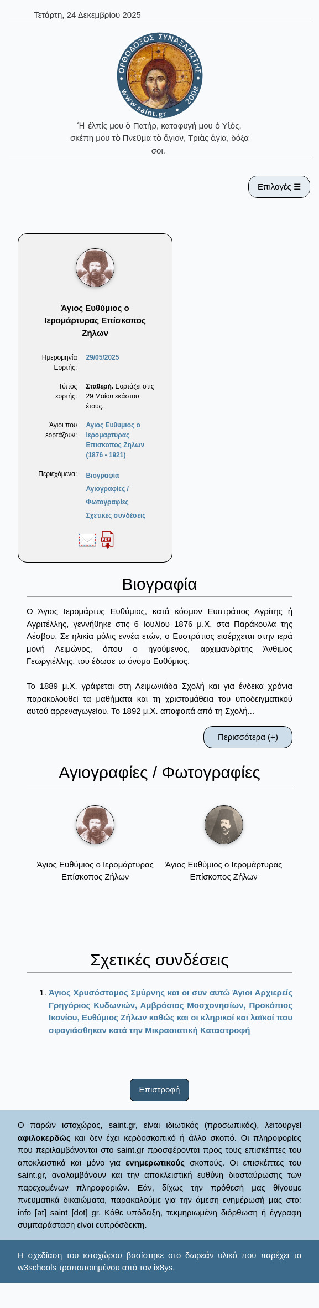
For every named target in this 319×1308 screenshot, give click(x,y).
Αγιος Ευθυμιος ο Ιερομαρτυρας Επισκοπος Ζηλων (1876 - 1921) (115, 440)
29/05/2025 (102, 357)
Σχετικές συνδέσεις (115, 515)
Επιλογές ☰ (279, 186)
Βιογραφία (102, 475)
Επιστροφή (159, 1089)
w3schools (37, 1267)
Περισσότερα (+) (248, 737)
